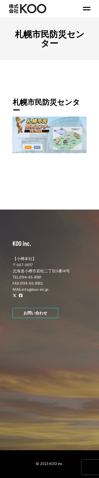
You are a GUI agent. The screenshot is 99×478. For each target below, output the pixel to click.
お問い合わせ (35, 313)
